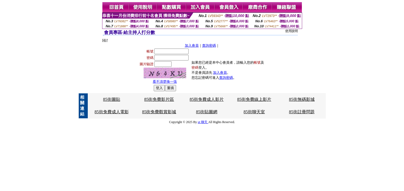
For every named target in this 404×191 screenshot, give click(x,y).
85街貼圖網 (206, 112)
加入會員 (192, 45)
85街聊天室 (254, 112)
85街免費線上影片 (254, 99)
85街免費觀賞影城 (159, 112)
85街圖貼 (111, 99)
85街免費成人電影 (112, 112)
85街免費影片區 (159, 99)
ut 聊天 (203, 122)
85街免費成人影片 (207, 99)
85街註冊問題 (302, 112)
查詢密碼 (209, 45)
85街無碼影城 (302, 99)
